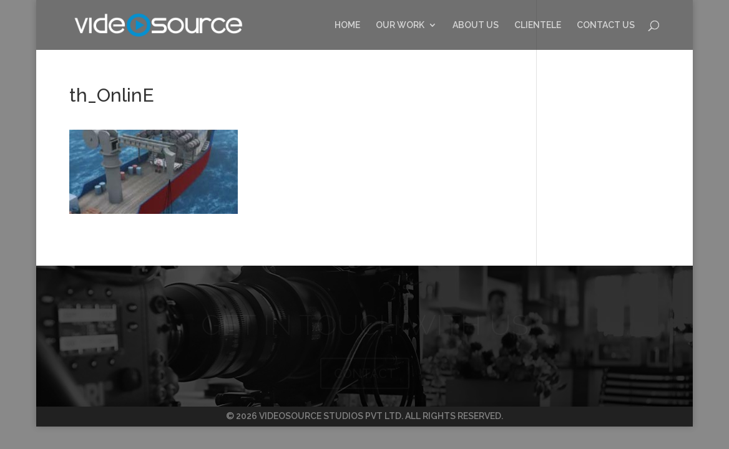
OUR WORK (400, 25)
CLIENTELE (537, 25)
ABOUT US (476, 25)
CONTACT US (606, 25)
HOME (347, 25)
